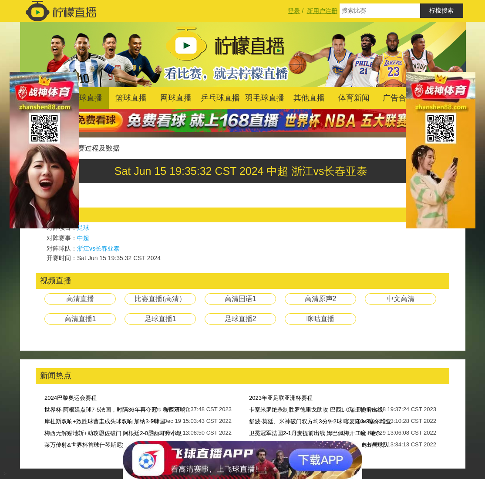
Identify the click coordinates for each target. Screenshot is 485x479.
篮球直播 (131, 98)
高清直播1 (80, 318)
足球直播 (86, 98)
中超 (83, 237)
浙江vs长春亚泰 (98, 248)
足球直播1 (160, 318)
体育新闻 (354, 98)
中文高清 (400, 298)
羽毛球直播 (264, 98)
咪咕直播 (320, 318)
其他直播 (309, 98)
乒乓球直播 (220, 98)
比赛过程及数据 (95, 148)
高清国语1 (240, 298)
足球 (83, 227)
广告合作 (398, 98)
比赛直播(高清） (160, 298)
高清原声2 (321, 298)
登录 (294, 10)
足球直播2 (240, 318)
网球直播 (176, 98)
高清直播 (80, 298)
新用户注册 (322, 10)
